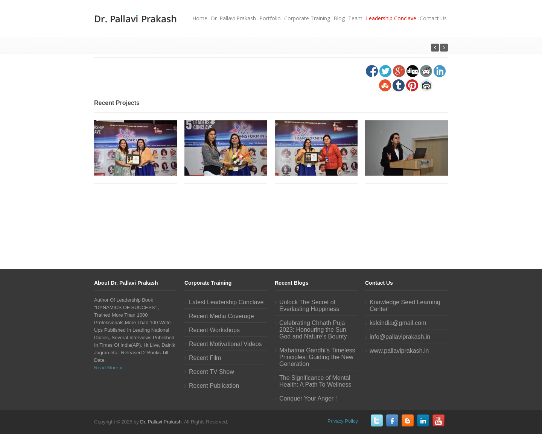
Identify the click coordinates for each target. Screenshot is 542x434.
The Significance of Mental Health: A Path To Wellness (315, 381)
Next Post (435, 48)
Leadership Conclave (391, 18)
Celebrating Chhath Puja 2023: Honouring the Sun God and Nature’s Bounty (313, 330)
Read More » (108, 367)
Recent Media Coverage (221, 316)
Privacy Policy (342, 421)
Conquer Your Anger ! (308, 398)
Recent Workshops (214, 330)
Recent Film (205, 358)
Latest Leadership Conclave (226, 302)
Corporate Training (307, 18)
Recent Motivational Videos (225, 344)
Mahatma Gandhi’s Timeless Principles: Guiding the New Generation (317, 357)
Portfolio (270, 18)
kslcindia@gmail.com (398, 323)
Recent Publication (214, 385)
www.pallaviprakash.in (399, 351)
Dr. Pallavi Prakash (233, 18)
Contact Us (433, 18)
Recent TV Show (211, 372)
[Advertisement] (271, 225)
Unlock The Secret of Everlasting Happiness (309, 305)
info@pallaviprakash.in (400, 337)
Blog (339, 18)
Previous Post (444, 48)
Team (355, 18)
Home (199, 18)
